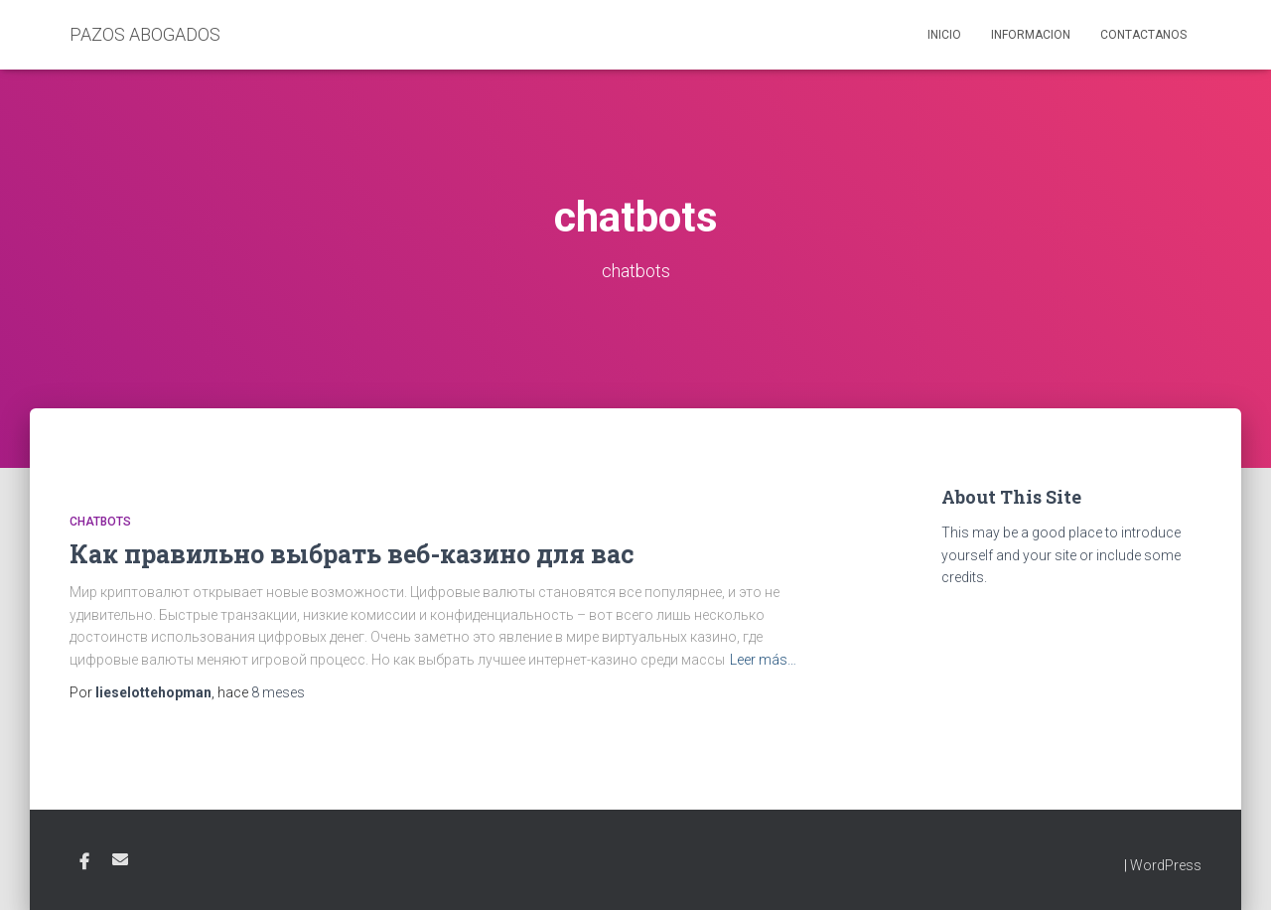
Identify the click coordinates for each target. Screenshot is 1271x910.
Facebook (84, 862)
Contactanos (1143, 35)
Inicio (944, 35)
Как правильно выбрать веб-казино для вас (352, 553)
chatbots (100, 522)
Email (120, 859)
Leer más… (763, 660)
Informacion (1030, 35)
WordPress (1165, 865)
